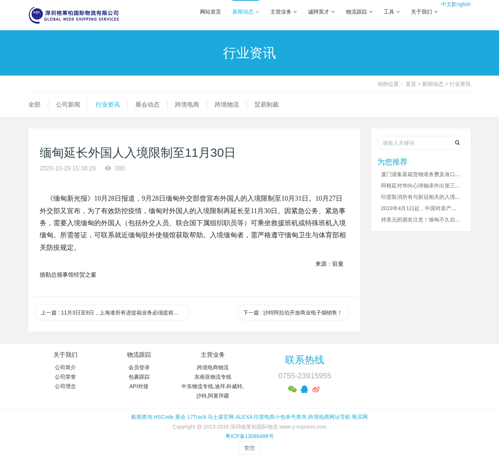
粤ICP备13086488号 (249, 436)
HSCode (164, 417)
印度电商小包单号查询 (280, 417)
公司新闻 (68, 104)
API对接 (139, 386)
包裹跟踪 (139, 377)
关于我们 (424, 11)
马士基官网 (221, 417)
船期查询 (141, 417)
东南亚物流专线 (212, 377)
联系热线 (304, 359)
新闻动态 (245, 11)
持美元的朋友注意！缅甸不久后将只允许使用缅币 (439, 220)
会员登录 (139, 367)
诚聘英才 (321, 11)
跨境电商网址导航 (329, 417)
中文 (446, 4)
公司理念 (65, 386)
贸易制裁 (266, 104)
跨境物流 (227, 104)
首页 (411, 84)
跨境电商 (187, 104)
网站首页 (210, 12)
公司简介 (65, 367)
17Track (196, 417)
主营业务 (283, 11)
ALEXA (244, 417)
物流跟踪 (359, 11)
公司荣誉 (65, 377)
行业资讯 (460, 84)
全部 (34, 104)
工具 (392, 11)
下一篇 (293, 313)
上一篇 (112, 313)
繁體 (249, 448)
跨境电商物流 (213, 367)
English (462, 4)
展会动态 (147, 104)
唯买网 (360, 417)
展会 (180, 417)
